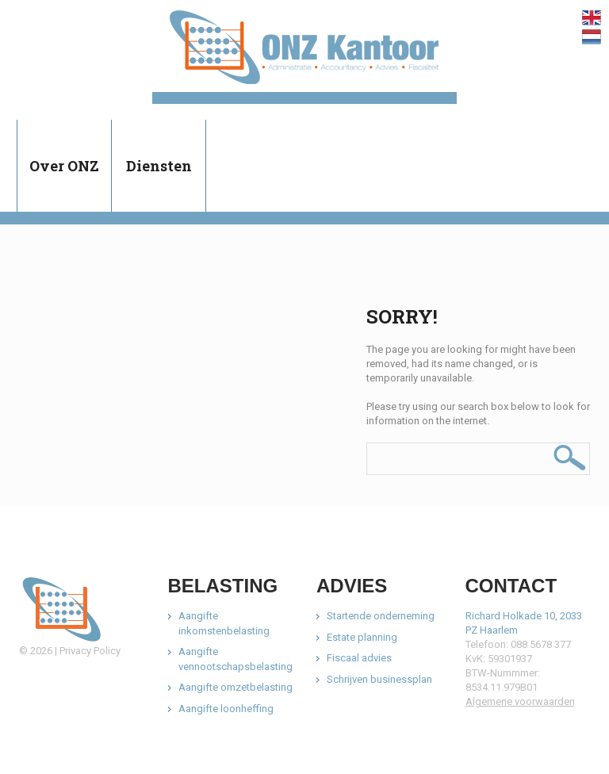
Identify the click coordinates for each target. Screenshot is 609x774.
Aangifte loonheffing (226, 709)
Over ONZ (64, 165)
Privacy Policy (90, 651)
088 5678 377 (541, 644)
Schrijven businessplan (379, 679)
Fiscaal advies (359, 658)
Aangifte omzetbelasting (235, 687)
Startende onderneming (381, 616)
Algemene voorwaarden (520, 701)
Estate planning (362, 637)
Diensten (159, 165)
